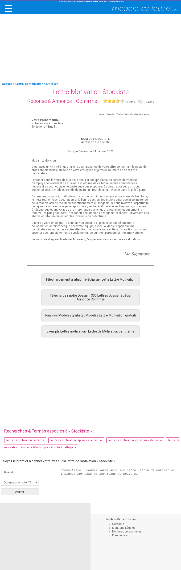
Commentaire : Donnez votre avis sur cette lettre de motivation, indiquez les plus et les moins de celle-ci (119, 484)
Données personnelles (127, 531)
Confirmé (86, 101)
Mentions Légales (124, 527)
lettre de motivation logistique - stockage (135, 440)
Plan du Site (120, 535)
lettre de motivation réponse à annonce (76, 440)
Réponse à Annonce (49, 101)
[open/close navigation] (8, 8)
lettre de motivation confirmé (25, 440)
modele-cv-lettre (145, 8)
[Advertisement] (90, 49)
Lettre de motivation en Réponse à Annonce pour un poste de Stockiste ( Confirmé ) (90, 1)
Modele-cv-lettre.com (139, 114)
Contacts (118, 524)
